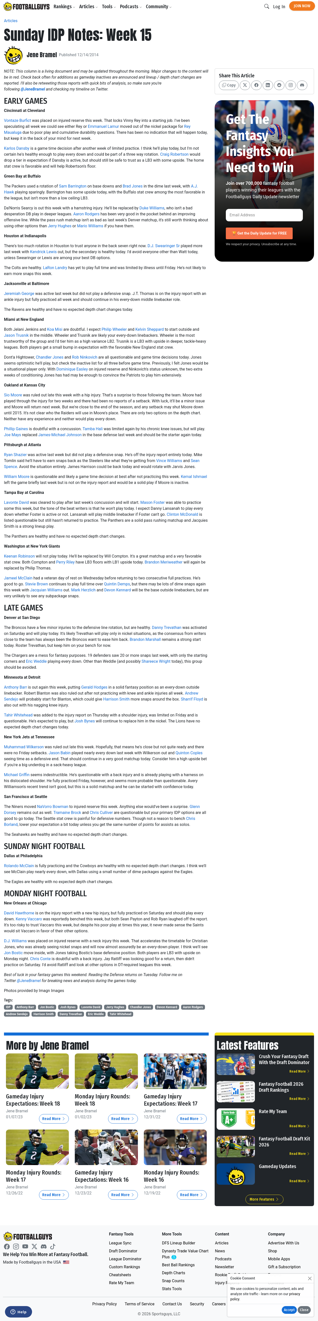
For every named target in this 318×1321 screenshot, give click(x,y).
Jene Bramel (42, 55)
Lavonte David (16, 502)
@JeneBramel (29, 980)
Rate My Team (273, 1111)
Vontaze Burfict (17, 120)
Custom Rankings (124, 1267)
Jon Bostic (13, 952)
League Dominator (125, 1259)
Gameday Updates (277, 1166)
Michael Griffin (17, 774)
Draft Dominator (123, 1251)
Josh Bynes (85, 721)
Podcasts (131, 6)
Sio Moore (13, 395)
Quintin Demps (117, 584)
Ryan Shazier (15, 454)
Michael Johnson (66, 434)
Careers (219, 1304)
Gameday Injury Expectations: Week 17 (171, 1100)
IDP (8, 1007)
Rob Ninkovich (84, 357)
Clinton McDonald (182, 514)
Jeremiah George (19, 293)
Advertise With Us (283, 1243)
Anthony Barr (15, 687)
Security (197, 1304)
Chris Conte (40, 958)
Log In (279, 6)
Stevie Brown (36, 584)
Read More (54, 1118)
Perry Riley (65, 562)
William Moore (16, 476)
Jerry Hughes (60, 226)
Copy (229, 85)
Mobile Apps (279, 1259)
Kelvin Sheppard (149, 329)
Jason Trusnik (16, 335)
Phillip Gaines (16, 428)
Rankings (65, 6)
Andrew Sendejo (17, 1014)
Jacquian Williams (46, 590)
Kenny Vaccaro (29, 919)
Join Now (302, 5)
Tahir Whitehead (18, 715)
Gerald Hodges (94, 687)
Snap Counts (173, 1280)
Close (304, 1310)
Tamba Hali (92, 428)
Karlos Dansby (16, 148)
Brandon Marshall (145, 639)
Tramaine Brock (67, 812)
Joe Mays (12, 434)
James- (44, 434)
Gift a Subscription (284, 1267)
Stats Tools (172, 1288)
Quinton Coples (189, 753)
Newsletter (224, 1267)
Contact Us (172, 1304)
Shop (272, 1251)
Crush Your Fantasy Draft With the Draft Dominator (284, 1059)
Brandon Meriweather (164, 562)
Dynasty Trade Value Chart (185, 1254)
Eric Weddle (36, 661)
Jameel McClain (18, 578)
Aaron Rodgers (86, 214)
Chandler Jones (49, 357)
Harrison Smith (116, 699)
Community (159, 6)
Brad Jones (133, 186)
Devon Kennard (117, 590)
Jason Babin (60, 753)
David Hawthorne (19, 913)
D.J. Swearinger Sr (164, 245)
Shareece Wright (156, 661)
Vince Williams (169, 460)
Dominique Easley (72, 369)
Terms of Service (140, 1304)
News (220, 1251)
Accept (289, 1310)
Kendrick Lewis (43, 251)
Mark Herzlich (83, 590)
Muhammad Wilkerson (24, 747)
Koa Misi (54, 329)
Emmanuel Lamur (103, 126)
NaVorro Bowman (52, 806)
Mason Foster (152, 502)
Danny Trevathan (166, 627)
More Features (264, 1199)
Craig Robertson (174, 154)
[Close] (309, 1278)
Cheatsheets (120, 1275)
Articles (89, 6)
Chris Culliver (101, 812)
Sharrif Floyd (192, 699)
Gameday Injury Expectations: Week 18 (33, 1100)
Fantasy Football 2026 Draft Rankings (281, 1087)
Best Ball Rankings (178, 1265)
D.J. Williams (15, 941)
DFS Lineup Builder (178, 1243)
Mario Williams (90, 226)
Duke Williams (151, 208)
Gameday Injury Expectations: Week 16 (102, 1176)
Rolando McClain (19, 865)
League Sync (120, 1243)
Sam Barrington (72, 186)
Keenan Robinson (19, 556)
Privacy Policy (104, 1304)
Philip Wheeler (114, 329)
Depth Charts (173, 1273)
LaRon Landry (55, 267)
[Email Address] (264, 215)
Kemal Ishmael (194, 476)
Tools (109, 6)
